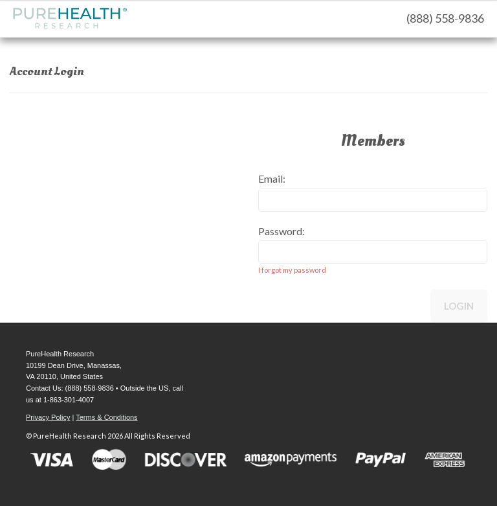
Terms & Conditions (106, 417)
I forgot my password (292, 270)
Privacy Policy (48, 417)
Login (459, 306)
